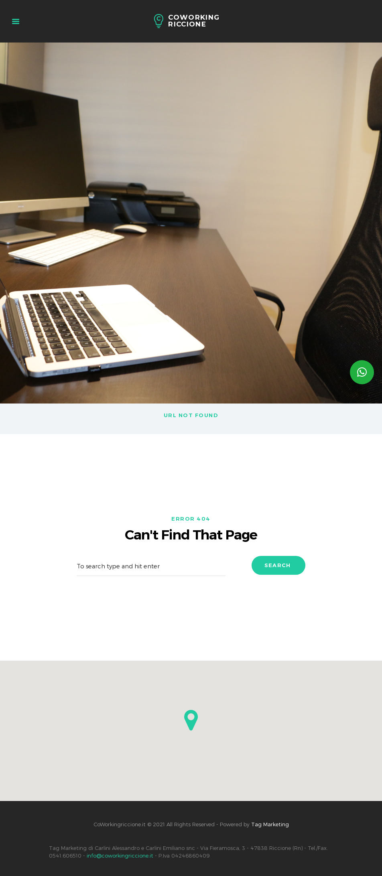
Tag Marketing (270, 824)
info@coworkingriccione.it (120, 855)
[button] (191, 720)
